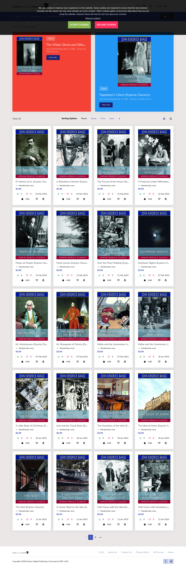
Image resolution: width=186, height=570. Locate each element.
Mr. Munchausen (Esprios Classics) (34, 344)
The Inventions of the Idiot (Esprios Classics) (120, 425)
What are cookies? (93, 18)
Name (93, 118)
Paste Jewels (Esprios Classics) (72, 262)
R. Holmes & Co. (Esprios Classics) (34, 181)
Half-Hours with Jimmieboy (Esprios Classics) (162, 507)
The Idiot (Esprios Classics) (30, 507)
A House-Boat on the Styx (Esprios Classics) (79, 507)
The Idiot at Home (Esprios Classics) (157, 425)
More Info (53, 57)
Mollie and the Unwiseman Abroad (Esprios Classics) (125, 344)
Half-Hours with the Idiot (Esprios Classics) (120, 507)
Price (103, 118)
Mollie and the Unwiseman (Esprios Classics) (161, 344)
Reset (84, 118)
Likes (111, 118)
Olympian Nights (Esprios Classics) (156, 262)
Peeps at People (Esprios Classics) (34, 262)
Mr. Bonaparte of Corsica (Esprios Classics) (78, 344)
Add (25, 199)
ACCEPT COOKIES (79, 25)
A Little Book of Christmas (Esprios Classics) (39, 425)
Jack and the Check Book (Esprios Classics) (78, 425)
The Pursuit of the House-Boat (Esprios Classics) (122, 181)
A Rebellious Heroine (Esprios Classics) (77, 181)
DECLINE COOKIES (106, 25)
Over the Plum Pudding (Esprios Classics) (119, 262)
